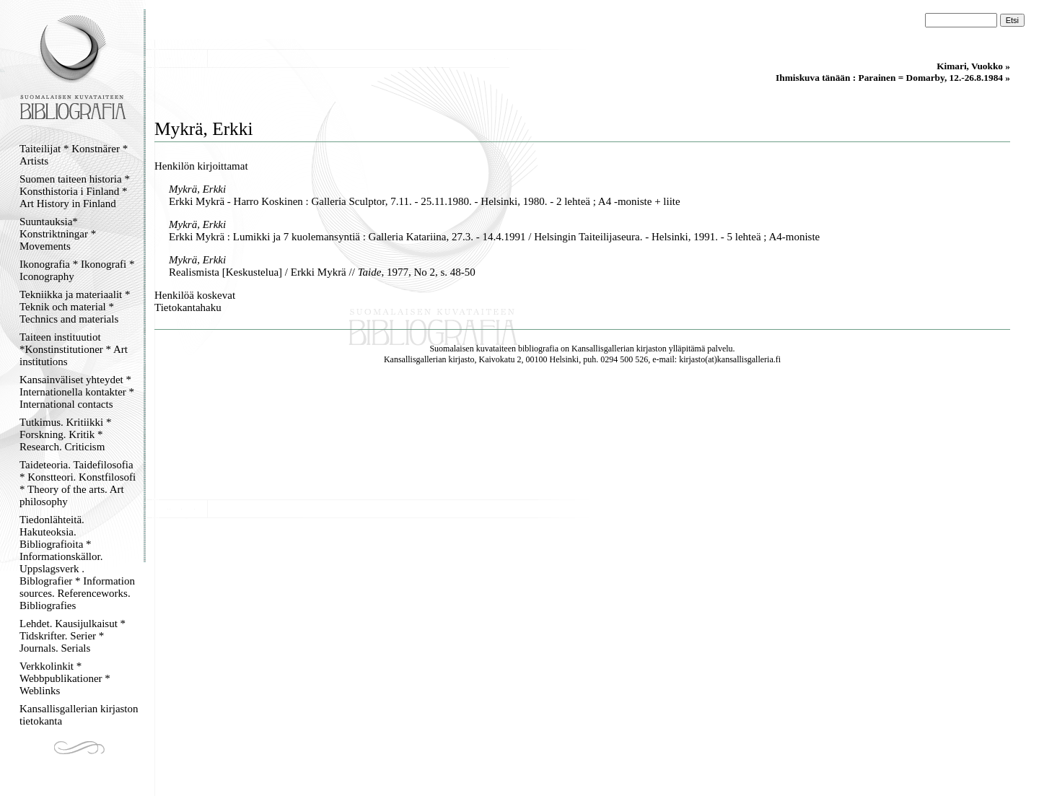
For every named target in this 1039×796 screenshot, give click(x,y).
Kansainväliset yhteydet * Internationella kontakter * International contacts (76, 392)
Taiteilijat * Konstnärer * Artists (73, 155)
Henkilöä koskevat (194, 295)
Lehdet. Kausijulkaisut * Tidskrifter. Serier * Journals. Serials (72, 636)
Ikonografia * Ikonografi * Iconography (77, 270)
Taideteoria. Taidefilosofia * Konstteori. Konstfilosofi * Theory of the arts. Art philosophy (77, 483)
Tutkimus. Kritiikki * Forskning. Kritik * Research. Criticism (65, 434)
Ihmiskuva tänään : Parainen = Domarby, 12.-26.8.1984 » (893, 77)
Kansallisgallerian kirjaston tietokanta (79, 715)
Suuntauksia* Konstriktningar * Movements (57, 234)
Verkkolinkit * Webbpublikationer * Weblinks (64, 678)
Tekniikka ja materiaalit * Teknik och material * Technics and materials (74, 307)
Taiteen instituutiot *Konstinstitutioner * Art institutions (73, 349)
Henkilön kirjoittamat (201, 166)
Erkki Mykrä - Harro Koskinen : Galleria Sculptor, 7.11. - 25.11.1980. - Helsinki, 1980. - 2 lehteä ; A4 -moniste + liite (424, 201)
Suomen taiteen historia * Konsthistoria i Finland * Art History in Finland (74, 191)
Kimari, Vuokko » (973, 66)
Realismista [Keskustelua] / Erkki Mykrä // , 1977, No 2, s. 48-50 (322, 272)
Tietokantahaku (188, 307)
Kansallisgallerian (602, 349)
